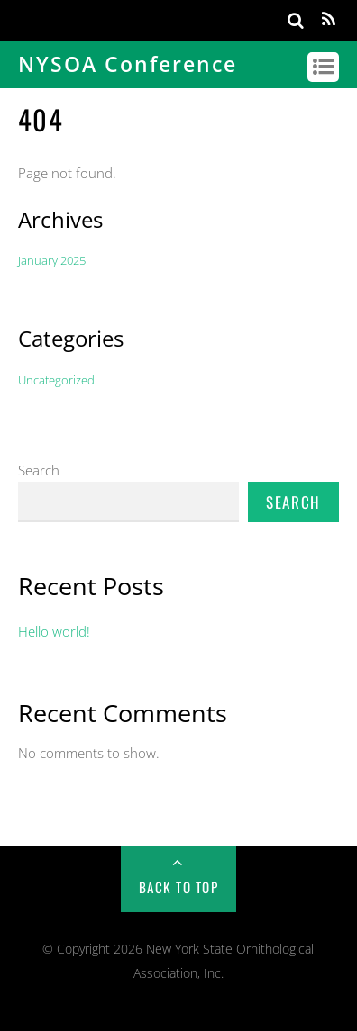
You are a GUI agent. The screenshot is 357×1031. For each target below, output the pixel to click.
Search (39, 470)
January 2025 (52, 260)
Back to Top (179, 887)
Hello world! (54, 631)
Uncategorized (56, 380)
